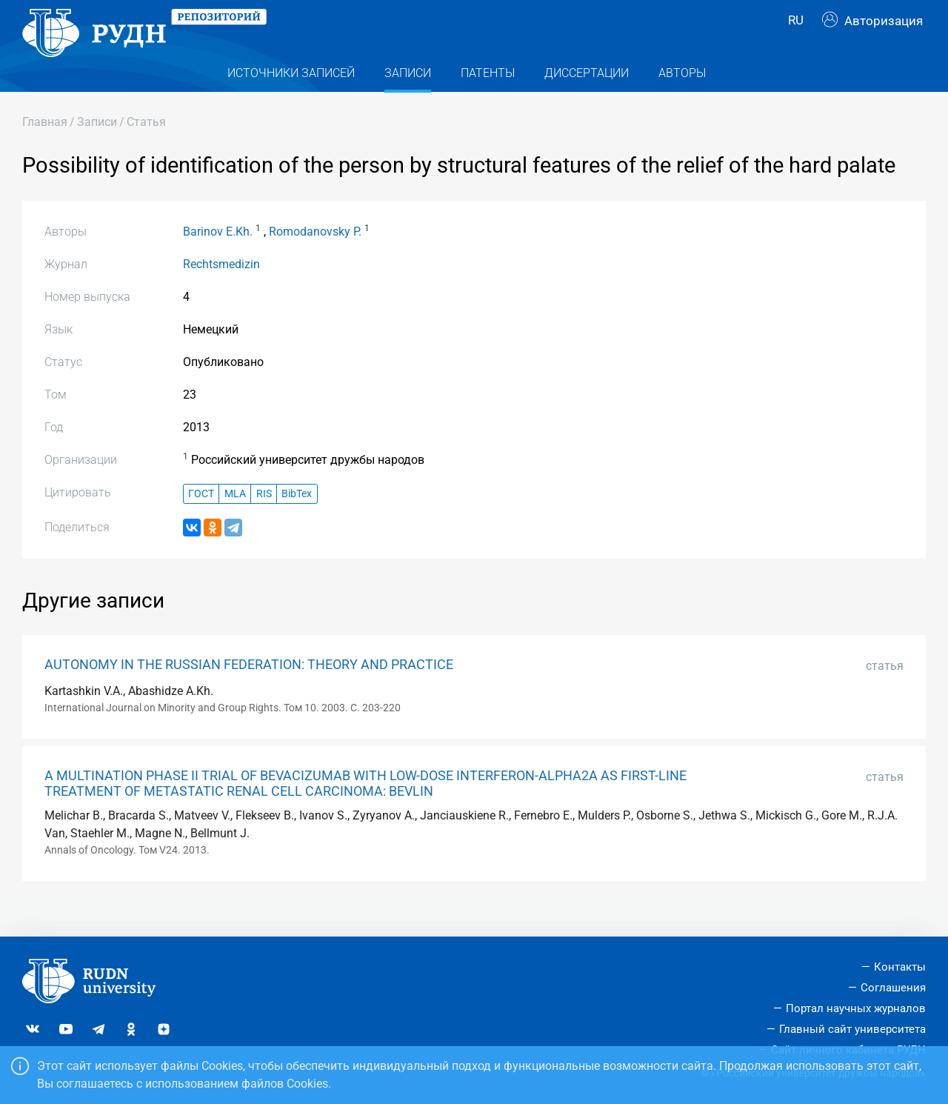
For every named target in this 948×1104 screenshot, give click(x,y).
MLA (235, 519)
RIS (264, 519)
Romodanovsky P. (315, 258)
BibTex (296, 519)
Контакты (900, 967)
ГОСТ (201, 519)
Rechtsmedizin (221, 291)
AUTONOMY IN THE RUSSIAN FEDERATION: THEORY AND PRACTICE (248, 691)
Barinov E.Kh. (218, 258)
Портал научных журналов (856, 1008)
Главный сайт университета (852, 1029)
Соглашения (893, 987)
